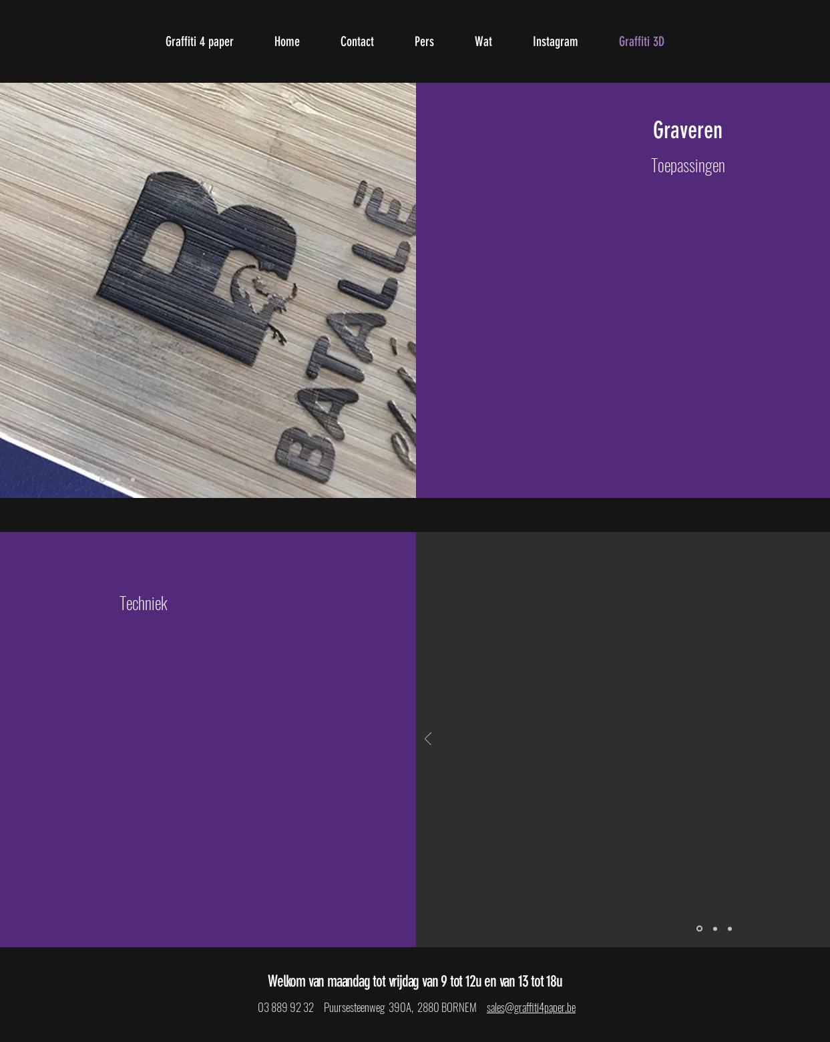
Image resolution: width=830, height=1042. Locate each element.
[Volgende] (404, 290)
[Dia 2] (118, 479)
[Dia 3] (133, 479)
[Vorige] (428, 740)
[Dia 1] (102, 480)
